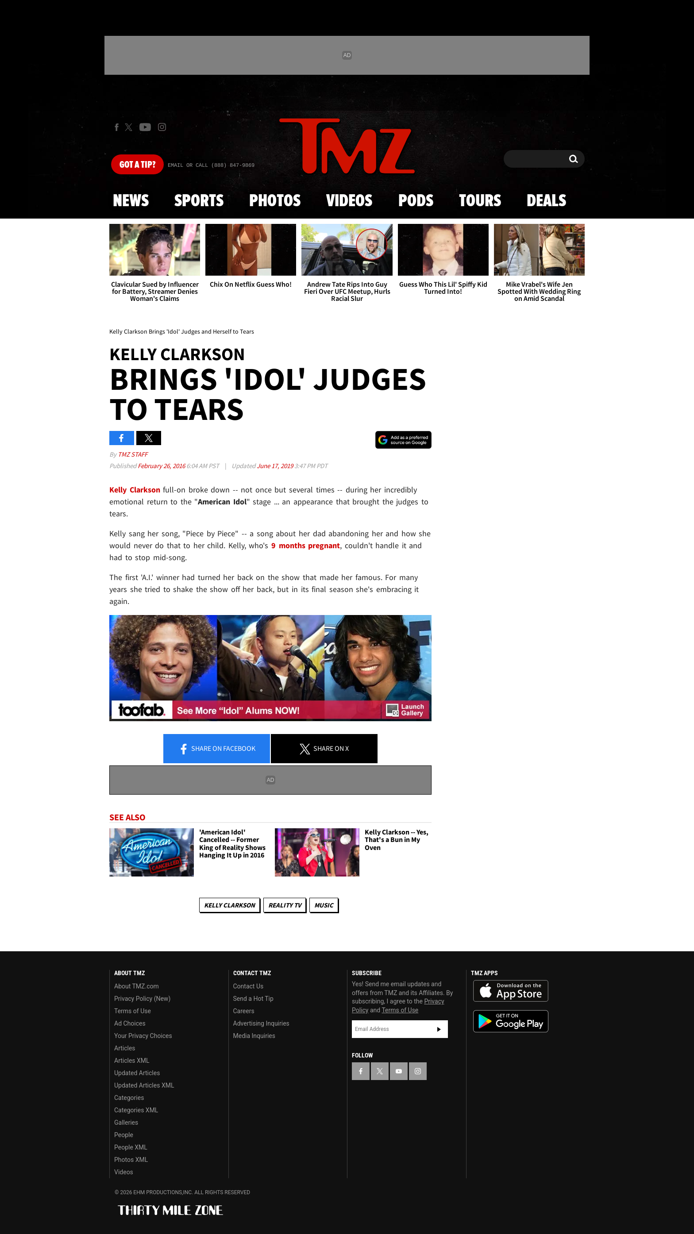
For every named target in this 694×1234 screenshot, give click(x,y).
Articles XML (132, 1060)
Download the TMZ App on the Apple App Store (510, 991)
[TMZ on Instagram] (162, 127)
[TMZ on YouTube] (399, 1071)
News (131, 201)
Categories (129, 1097)
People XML (130, 1147)
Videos (349, 201)
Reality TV (284, 905)
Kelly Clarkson (229, 905)
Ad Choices (130, 1023)
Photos (275, 201)
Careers (243, 1011)
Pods (415, 201)
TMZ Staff (132, 454)
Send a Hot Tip (253, 998)
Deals (546, 201)
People (123, 1134)
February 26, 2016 (162, 465)
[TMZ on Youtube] (145, 127)
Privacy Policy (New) (142, 998)
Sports (199, 201)
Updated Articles (137, 1072)
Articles (124, 1048)
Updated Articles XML (144, 1085)
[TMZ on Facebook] (116, 127)
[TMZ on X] (130, 127)
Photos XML (131, 1159)
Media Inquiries (254, 1035)
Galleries (126, 1122)
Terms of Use (132, 1011)
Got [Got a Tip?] (137, 165)
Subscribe (439, 1029)
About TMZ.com (136, 986)
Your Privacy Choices (143, 1035)
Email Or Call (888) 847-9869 (211, 165)
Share (216, 749)
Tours (480, 201)
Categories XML (136, 1110)
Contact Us (248, 986)
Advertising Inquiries (261, 1023)
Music (323, 905)
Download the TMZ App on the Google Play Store (510, 1021)
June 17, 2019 (275, 465)
